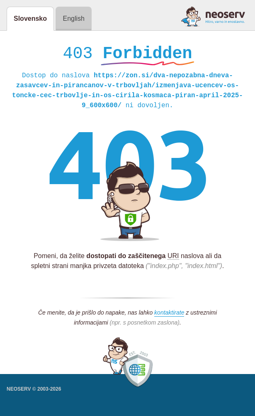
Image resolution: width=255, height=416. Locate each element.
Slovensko (30, 18)
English (73, 18)
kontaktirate (169, 314)
